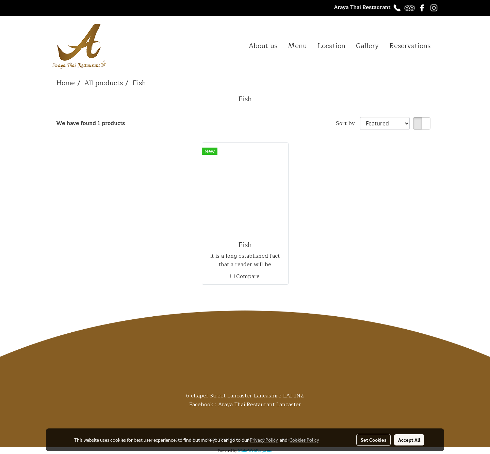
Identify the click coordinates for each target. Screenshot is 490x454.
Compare (248, 276)
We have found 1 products (90, 123)
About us (263, 45)
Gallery (367, 45)
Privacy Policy (264, 440)
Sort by (348, 123)
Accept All (409, 440)
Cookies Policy (304, 440)
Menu (297, 45)
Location (331, 45)
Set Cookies (373, 440)
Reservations (409, 45)
